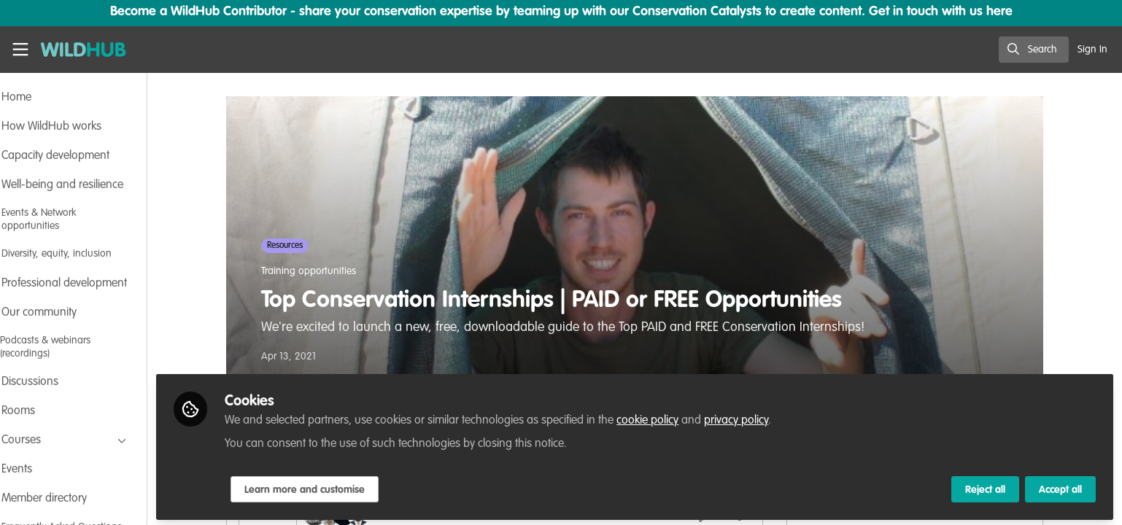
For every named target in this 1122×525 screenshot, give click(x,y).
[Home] (78, 49)
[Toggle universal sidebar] (20, 49)
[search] (1034, 49)
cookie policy (687, 417)
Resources (304, 245)
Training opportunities (328, 271)
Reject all (985, 486)
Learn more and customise (344, 486)
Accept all (1060, 486)
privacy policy (775, 417)
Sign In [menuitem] (1092, 49)
